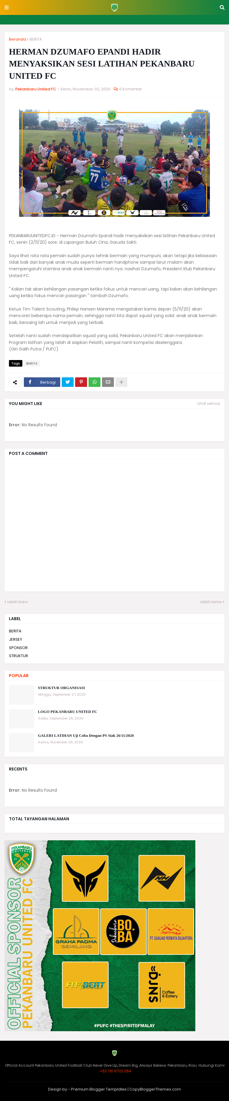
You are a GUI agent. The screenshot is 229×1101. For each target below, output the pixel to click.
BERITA (36, 39)
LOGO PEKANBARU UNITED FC (67, 711)
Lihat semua (208, 403)
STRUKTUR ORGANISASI (61, 687)
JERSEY (15, 639)
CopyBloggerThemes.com (155, 1089)
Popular (19, 676)
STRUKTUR (18, 656)
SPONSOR (18, 648)
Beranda (17, 39)
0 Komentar (130, 89)
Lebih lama (211, 602)
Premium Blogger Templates (99, 1089)
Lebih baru (17, 602)
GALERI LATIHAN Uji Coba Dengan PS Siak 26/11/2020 (86, 735)
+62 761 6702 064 (115, 1071)
